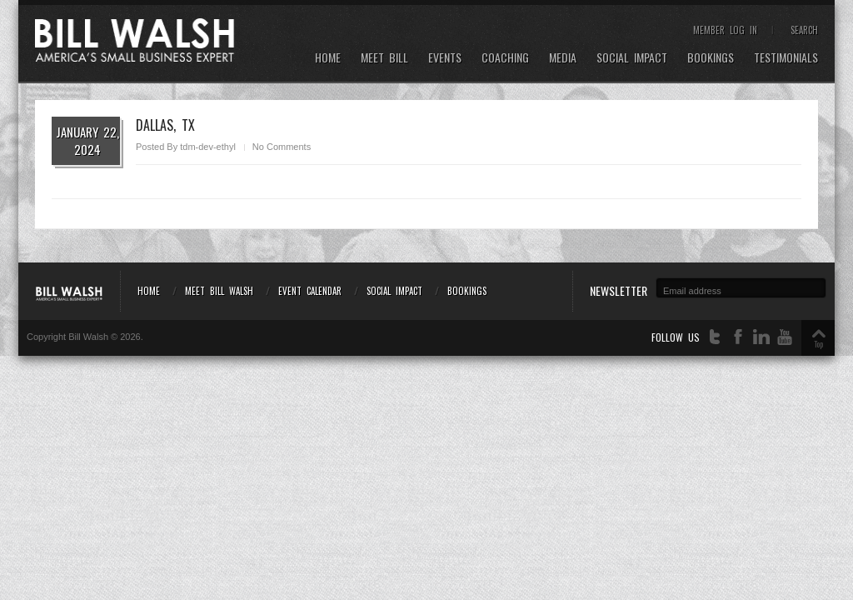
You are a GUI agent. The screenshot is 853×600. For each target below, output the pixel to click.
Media (562, 58)
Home (328, 58)
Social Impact (631, 58)
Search (804, 30)
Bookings (710, 58)
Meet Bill (384, 58)
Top (818, 344)
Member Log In (725, 30)
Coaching (505, 58)
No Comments (281, 147)
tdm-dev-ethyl (208, 147)
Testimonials (786, 58)
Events (444, 58)
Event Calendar (310, 291)
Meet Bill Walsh (219, 291)
